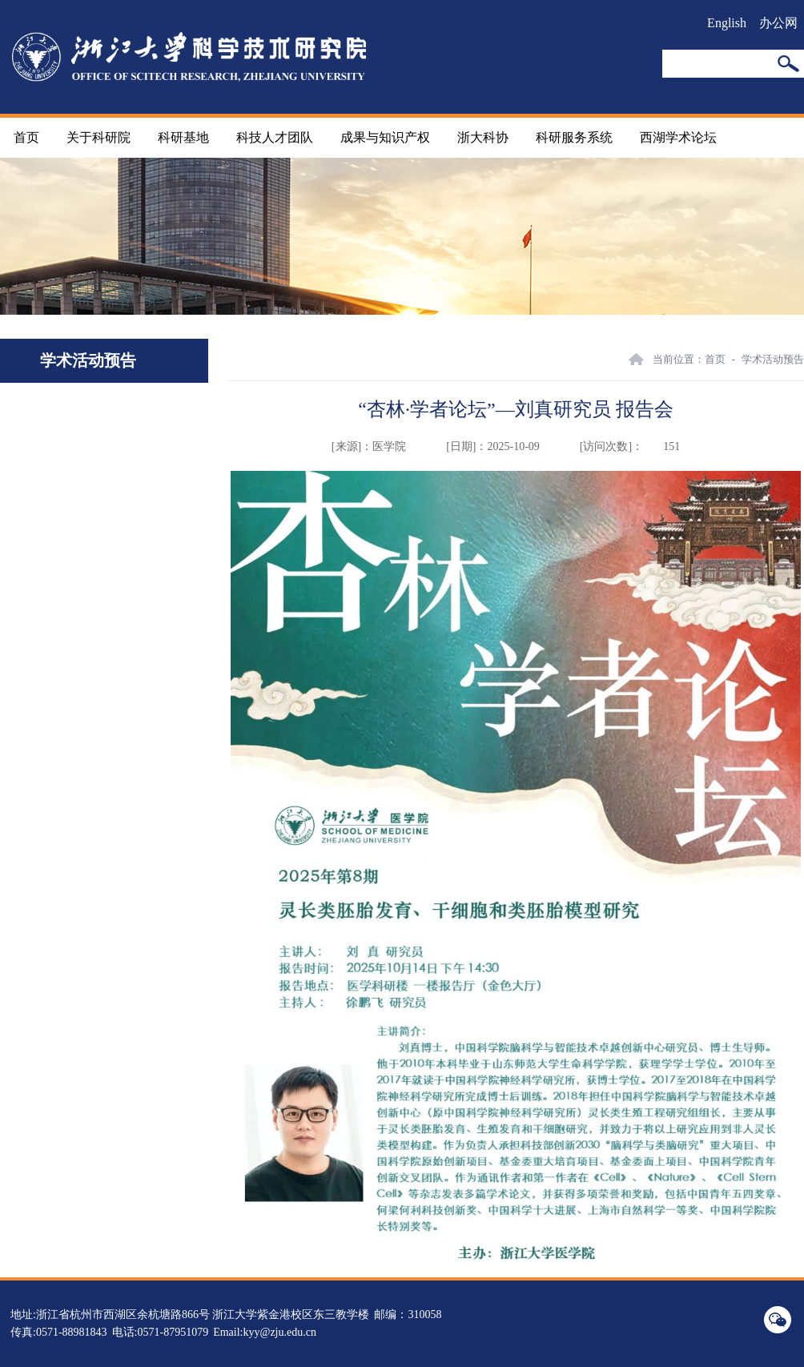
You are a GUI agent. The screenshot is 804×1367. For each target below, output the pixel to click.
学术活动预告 (773, 359)
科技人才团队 (274, 137)
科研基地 (183, 137)
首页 (26, 137)
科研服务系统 (574, 137)
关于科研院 (98, 137)
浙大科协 (483, 137)
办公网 (778, 23)
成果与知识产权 (385, 137)
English (726, 23)
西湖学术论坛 (678, 137)
